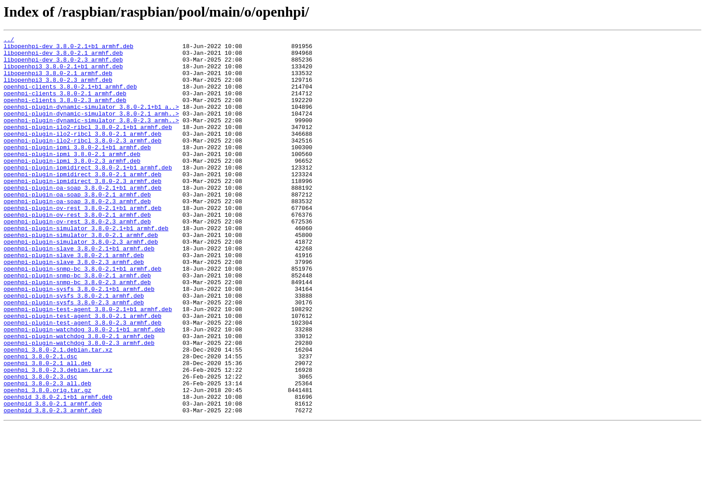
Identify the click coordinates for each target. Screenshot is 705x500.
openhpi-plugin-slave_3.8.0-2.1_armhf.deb (74, 299)
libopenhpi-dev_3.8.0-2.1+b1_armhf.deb (69, 49)
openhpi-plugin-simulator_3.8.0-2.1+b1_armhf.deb (86, 267)
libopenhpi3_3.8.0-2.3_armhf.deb (58, 89)
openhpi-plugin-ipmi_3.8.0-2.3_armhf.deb (72, 186)
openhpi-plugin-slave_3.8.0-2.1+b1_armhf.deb (79, 291)
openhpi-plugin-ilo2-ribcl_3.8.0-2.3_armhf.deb (82, 162)
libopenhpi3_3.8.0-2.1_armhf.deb (58, 81)
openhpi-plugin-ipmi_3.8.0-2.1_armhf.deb (72, 178)
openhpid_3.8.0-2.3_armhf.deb (53, 486)
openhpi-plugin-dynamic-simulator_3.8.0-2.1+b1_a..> (91, 121)
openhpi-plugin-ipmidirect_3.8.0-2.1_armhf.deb (82, 202)
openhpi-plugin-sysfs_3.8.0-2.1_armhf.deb (74, 348)
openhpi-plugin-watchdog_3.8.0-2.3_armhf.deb (79, 405)
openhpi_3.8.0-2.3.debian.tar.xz (58, 437)
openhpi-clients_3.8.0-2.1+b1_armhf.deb (70, 97)
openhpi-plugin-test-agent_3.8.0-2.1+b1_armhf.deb (88, 364)
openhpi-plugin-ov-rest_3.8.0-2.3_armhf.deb (77, 259)
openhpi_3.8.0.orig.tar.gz (47, 461)
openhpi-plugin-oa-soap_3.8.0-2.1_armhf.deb (77, 227)
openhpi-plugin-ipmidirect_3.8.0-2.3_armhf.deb (82, 210)
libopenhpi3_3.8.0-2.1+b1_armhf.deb (63, 73)
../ (9, 40)
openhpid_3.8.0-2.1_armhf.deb (53, 477)
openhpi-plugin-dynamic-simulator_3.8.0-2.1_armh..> (91, 129)
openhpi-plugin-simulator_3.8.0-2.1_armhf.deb (81, 275)
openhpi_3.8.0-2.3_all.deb (47, 453)
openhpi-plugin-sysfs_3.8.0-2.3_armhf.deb (74, 356)
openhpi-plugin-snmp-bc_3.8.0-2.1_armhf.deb (77, 324)
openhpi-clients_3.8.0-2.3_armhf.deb (65, 113)
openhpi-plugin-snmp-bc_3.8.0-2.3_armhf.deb (77, 332)
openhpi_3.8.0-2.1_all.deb (47, 429)
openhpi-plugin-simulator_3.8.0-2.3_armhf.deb (81, 283)
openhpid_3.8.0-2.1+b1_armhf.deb (58, 469)
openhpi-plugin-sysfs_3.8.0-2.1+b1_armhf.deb (79, 340)
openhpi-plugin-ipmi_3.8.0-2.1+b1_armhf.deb (77, 170)
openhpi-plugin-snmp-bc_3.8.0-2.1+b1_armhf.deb (82, 316)
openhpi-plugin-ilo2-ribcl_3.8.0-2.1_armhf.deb (82, 154)
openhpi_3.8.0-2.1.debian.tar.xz (58, 413)
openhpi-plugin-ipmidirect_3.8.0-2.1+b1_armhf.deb (88, 194)
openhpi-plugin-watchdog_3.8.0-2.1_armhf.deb (79, 397)
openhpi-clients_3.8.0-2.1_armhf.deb (65, 105)
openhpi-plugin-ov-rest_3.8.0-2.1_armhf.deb (77, 251)
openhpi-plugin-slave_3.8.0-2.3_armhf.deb (74, 308)
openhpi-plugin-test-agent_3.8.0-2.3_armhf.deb (82, 380)
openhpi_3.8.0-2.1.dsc (40, 421)
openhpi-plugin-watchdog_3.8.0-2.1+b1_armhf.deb (84, 388)
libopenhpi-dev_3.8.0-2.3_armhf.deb (63, 65)
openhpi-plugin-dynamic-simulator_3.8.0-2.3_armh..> (91, 138)
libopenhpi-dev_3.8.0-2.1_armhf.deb (63, 57)
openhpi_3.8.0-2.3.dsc (40, 445)
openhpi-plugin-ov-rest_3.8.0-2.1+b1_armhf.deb (82, 243)
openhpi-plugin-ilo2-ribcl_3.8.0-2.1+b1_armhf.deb (88, 146)
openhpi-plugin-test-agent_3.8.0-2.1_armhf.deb (82, 372)
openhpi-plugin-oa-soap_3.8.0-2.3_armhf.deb (77, 235)
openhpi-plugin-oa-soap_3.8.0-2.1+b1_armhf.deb (82, 218)
